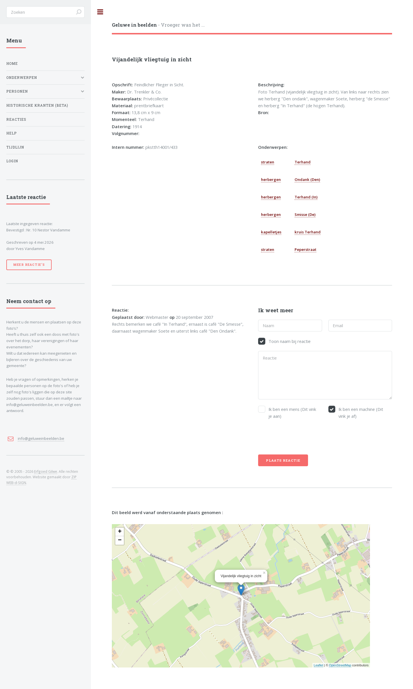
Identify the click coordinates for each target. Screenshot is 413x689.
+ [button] (120, 532)
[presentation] (301, 437)
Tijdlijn (15, 147)
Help (11, 133)
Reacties (16, 119)
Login (12, 161)
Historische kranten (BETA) (37, 105)
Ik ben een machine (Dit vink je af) (360, 412)
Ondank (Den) (307, 179)
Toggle (100, 12)
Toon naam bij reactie (289, 341)
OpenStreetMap (340, 665)
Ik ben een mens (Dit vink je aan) (292, 412)
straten (267, 162)
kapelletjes (271, 232)
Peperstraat (305, 249)
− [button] (120, 540)
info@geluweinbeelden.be (41, 438)
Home (12, 63)
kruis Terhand (308, 232)
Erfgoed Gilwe (45, 471)
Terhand (303, 162)
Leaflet (318, 665)
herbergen (271, 179)
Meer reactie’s (29, 265)
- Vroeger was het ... (158, 25)
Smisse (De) (305, 214)
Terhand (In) (306, 197)
